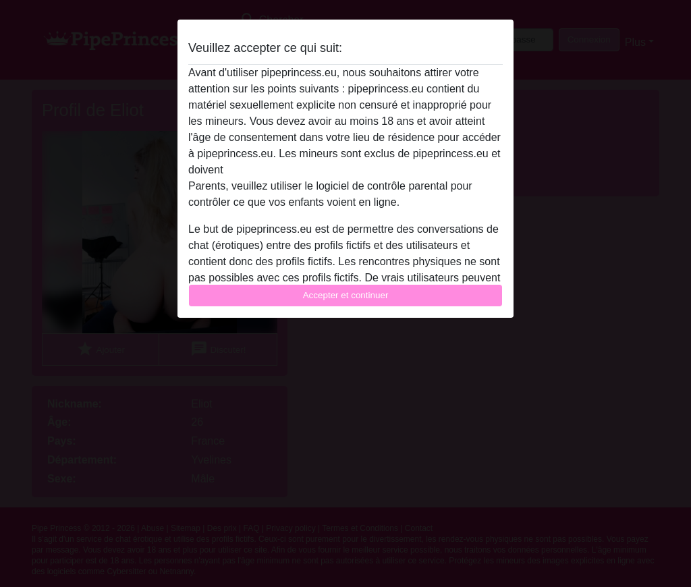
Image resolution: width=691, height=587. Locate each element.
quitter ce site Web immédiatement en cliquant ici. (345, 169)
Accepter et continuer (346, 295)
